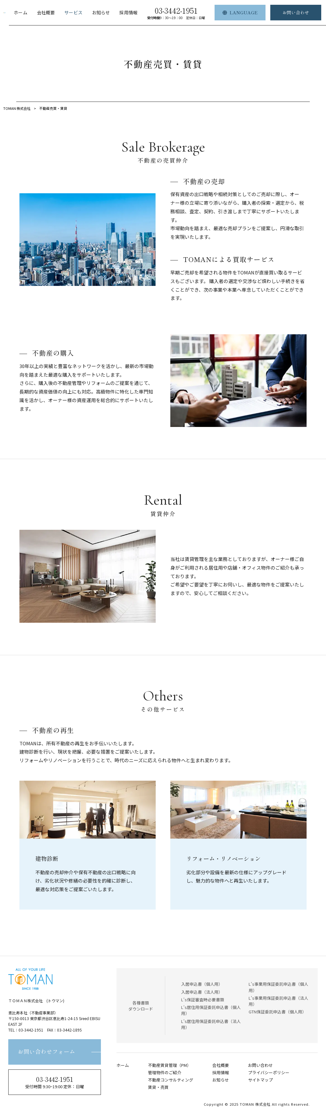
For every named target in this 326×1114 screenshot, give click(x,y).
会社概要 (220, 1065)
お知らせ (220, 1080)
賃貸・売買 (158, 1087)
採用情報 (220, 1072)
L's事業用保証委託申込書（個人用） (278, 987)
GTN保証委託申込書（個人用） (277, 1012)
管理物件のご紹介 (164, 1072)
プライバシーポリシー (268, 1072)
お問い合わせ (260, 1065)
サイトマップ (260, 1080)
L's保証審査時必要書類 (202, 1000)
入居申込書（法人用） (202, 992)
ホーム (123, 1065)
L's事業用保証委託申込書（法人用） (278, 1001)
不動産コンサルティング (170, 1080)
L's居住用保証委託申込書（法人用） (211, 1024)
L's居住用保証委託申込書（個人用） (211, 1010)
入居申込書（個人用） (202, 984)
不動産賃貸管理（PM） (169, 1065)
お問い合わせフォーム (46, 1052)
